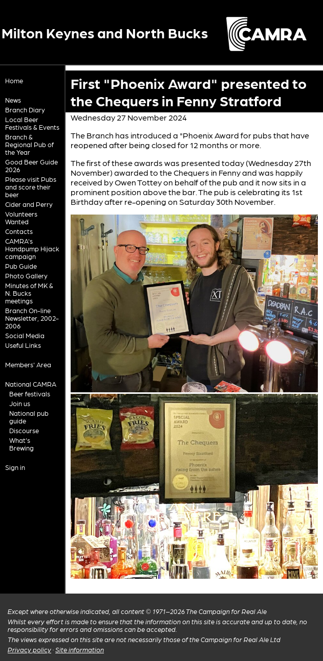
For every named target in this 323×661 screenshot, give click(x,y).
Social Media (25, 335)
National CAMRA (30, 384)
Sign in (15, 467)
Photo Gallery (26, 275)
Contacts (19, 231)
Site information (79, 649)
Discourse (24, 430)
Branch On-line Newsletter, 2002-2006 (32, 317)
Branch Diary (25, 109)
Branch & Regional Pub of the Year (29, 144)
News (13, 100)
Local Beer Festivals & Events (32, 123)
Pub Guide (21, 266)
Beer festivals (29, 393)
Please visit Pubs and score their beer (30, 186)
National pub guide (29, 416)
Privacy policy (29, 649)
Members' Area (28, 364)
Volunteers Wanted (21, 217)
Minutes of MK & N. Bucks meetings (29, 292)
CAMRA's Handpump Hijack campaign (32, 248)
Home (14, 80)
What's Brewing (21, 444)
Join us (19, 403)
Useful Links (23, 345)
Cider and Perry (29, 204)
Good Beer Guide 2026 (31, 165)
